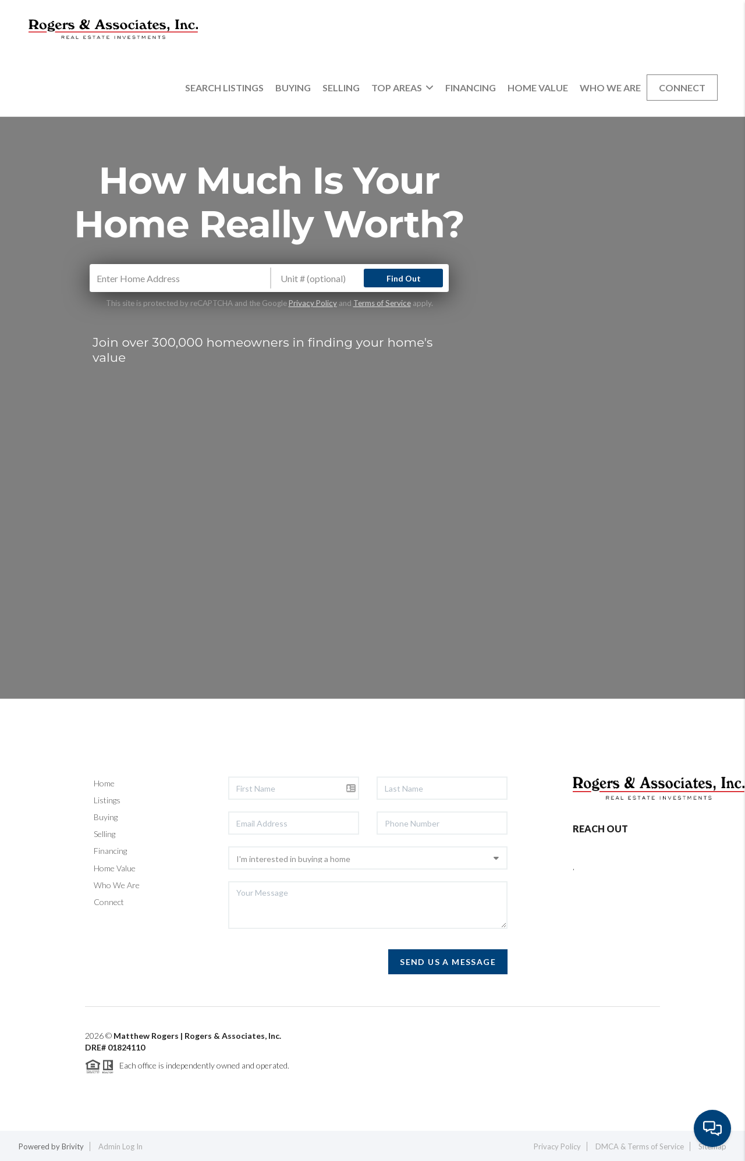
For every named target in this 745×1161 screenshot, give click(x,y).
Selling (341, 87)
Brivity (73, 1146)
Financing (470, 87)
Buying (293, 87)
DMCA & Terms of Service (639, 1146)
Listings (107, 800)
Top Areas (402, 87)
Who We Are (610, 87)
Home (104, 783)
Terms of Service (382, 303)
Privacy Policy (313, 303)
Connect (682, 87)
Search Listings (224, 87)
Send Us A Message (448, 962)
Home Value (538, 87)
